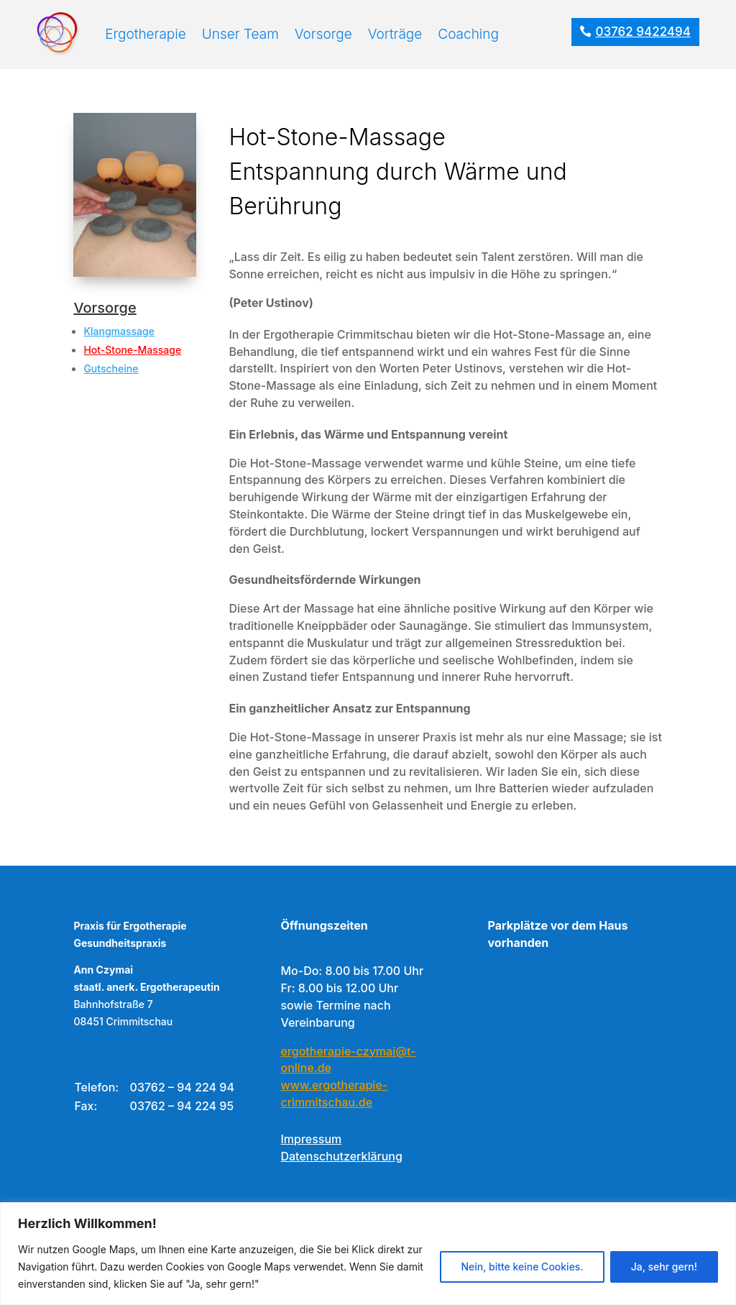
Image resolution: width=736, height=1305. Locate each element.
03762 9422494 (643, 31)
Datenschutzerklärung (341, 1156)
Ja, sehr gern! (664, 1266)
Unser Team (240, 34)
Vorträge (395, 34)
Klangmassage (119, 331)
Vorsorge (323, 34)
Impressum (310, 1139)
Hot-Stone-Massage (132, 350)
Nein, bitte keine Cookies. (522, 1266)
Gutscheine (110, 368)
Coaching (468, 34)
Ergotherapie (145, 34)
